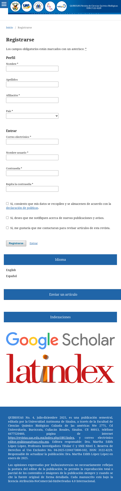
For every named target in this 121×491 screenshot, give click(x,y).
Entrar (34, 243)
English (11, 270)
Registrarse (16, 243)
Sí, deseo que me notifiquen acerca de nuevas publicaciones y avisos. (55, 218)
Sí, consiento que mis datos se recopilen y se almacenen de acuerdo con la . (58, 206)
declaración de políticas (22, 208)
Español (11, 276)
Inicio (9, 27)
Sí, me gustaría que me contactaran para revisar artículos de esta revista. (58, 228)
